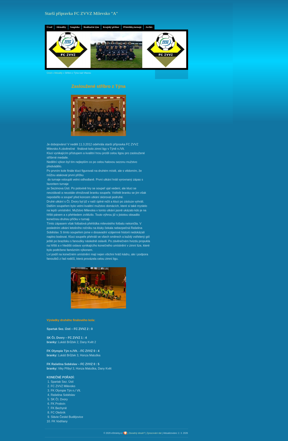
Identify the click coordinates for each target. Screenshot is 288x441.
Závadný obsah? (137, 433)
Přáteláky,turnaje (132, 27)
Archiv (149, 27)
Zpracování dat (154, 433)
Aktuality (61, 27)
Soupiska (75, 27)
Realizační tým (91, 27)
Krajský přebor (111, 27)
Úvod (49, 27)
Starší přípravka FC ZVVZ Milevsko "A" (81, 13)
